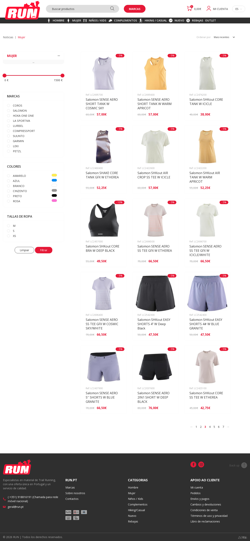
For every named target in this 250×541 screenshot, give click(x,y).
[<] (191, 427)
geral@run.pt (16, 507)
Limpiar (24, 250)
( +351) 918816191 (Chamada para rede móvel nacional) (33, 499)
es (238, 9)
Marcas (134, 9)
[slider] (4, 75)
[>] (227, 427)
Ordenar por (203, 37)
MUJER (33, 56)
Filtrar (43, 250)
